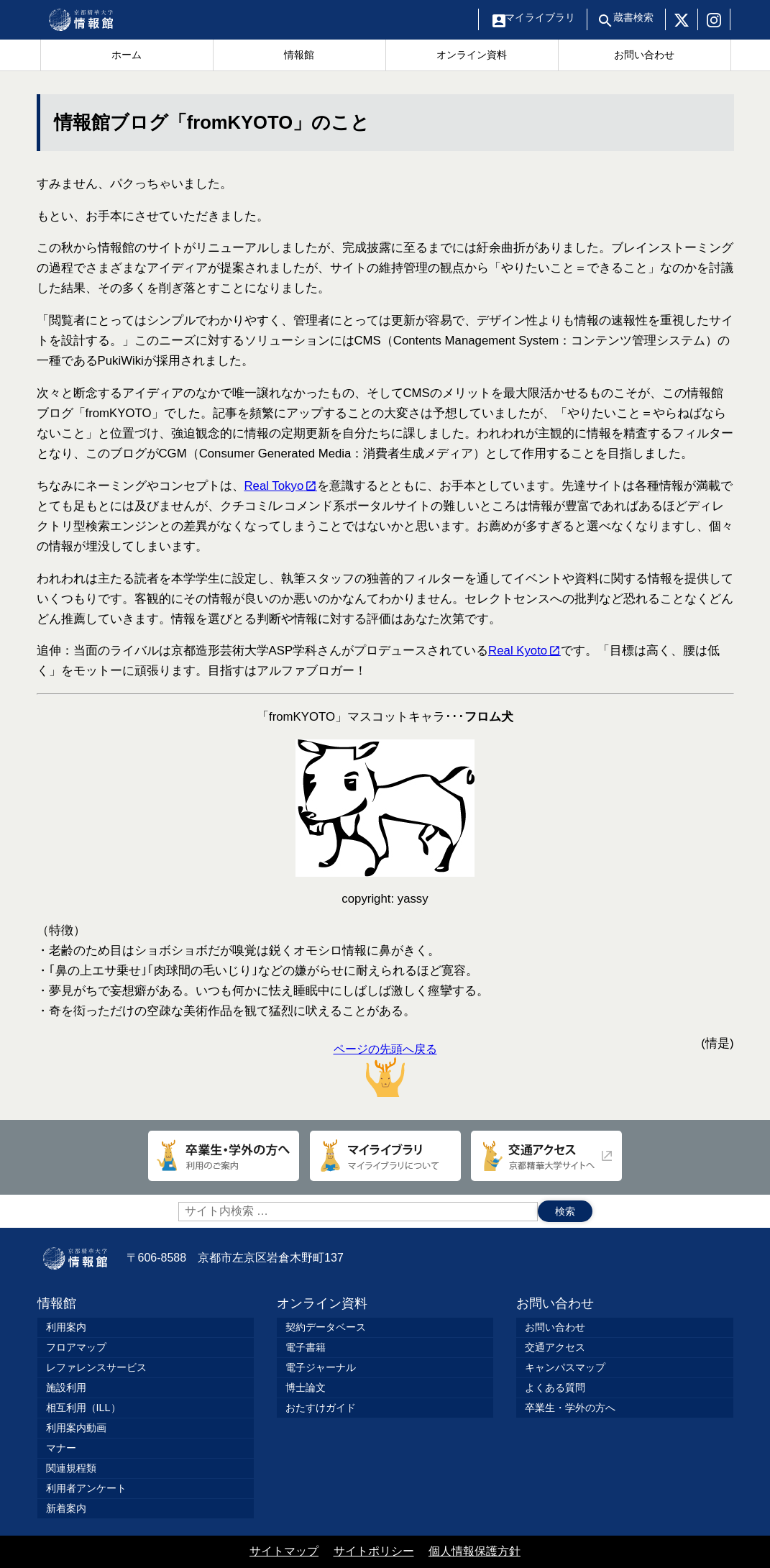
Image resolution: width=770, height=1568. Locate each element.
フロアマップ (76, 1347)
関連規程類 (71, 1468)
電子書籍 (305, 1347)
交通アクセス (555, 1347)
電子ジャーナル (320, 1367)
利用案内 (66, 1327)
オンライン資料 (322, 1303)
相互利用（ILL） (83, 1407)
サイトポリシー (374, 1551)
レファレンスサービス (96, 1367)
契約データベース (325, 1327)
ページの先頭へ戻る (385, 1070)
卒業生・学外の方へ (570, 1407)
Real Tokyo (275, 486)
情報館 (56, 1303)
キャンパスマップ (565, 1367)
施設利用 (66, 1387)
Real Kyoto (519, 650)
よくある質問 (555, 1387)
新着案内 (66, 1508)
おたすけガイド (320, 1407)
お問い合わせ (555, 1303)
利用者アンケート (86, 1488)
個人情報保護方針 (474, 1551)
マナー (61, 1448)
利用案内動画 (76, 1427)
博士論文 (305, 1387)
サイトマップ (283, 1551)
